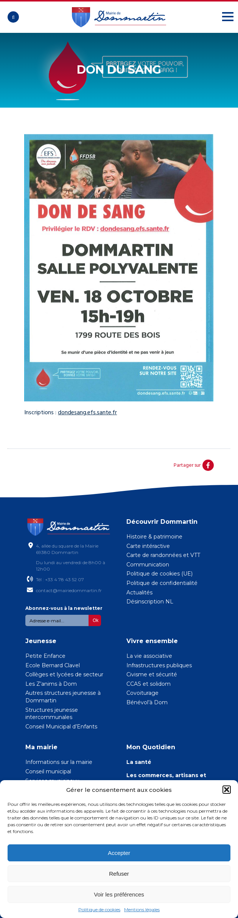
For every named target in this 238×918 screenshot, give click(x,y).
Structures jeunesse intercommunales (51, 714)
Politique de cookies (99, 909)
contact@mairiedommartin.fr (69, 590)
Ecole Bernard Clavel (52, 665)
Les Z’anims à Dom (51, 683)
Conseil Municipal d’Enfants (61, 726)
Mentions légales (142, 909)
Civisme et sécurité (151, 674)
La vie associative (149, 656)
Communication (147, 564)
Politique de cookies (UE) (159, 573)
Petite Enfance (45, 656)
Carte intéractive (148, 546)
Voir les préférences (119, 894)
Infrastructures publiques (159, 665)
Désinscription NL (149, 601)
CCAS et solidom (148, 683)
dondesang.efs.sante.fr (87, 412)
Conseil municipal (48, 771)
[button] (226, 789)
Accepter (119, 853)
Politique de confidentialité (162, 583)
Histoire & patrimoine (154, 536)
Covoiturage (142, 693)
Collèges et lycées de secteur (64, 674)
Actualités (139, 592)
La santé (138, 762)
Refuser (119, 873)
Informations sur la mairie (58, 762)
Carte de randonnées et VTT (163, 555)
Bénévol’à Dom (147, 702)
